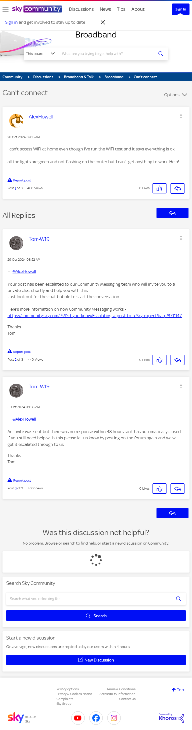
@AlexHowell (24, 271)
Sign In (181, 9)
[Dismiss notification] (103, 22)
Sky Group (64, 704)
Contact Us (127, 699)
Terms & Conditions (121, 689)
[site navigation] (5, 9)
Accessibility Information (118, 694)
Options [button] (172, 94)
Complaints (64, 699)
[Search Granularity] (41, 53)
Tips (121, 9)
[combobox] (107, 53)
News (105, 9)
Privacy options (67, 689)
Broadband (96, 34)
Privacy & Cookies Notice (74, 694)
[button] (181, 115)
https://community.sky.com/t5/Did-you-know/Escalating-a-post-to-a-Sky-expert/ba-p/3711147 (95, 315)
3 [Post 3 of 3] (15, 488)
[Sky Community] (37, 9)
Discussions (81, 9)
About (138, 9)
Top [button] (180, 689)
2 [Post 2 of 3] (15, 359)
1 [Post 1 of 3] (15, 188)
